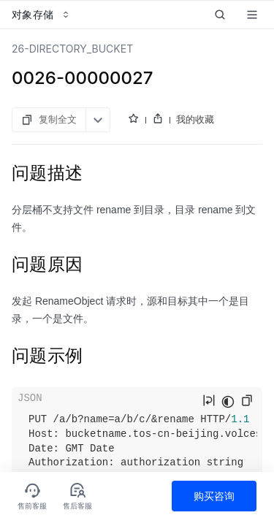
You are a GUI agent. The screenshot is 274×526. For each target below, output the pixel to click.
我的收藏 (195, 119)
